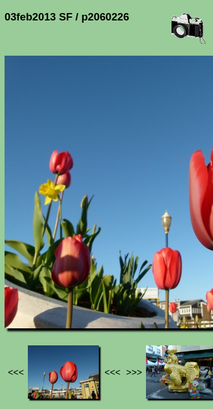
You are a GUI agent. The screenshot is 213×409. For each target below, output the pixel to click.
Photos (67, 296)
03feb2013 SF (118, 296)
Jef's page (25, 296)
